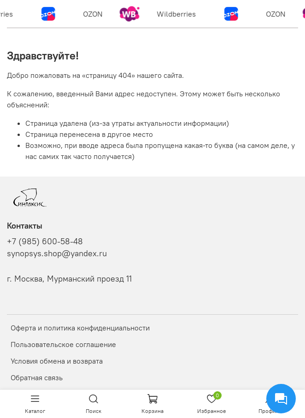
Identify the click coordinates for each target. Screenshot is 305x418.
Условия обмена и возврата (57, 360)
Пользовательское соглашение (63, 344)
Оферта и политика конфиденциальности (80, 327)
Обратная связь (37, 377)
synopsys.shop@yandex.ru (57, 253)
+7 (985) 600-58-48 (45, 241)
